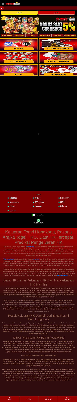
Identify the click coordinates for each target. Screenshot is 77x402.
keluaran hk (30, 247)
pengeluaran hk (62, 275)
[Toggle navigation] (3, 3)
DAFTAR (19, 12)
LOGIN (56, 12)
